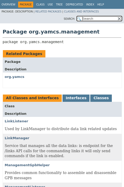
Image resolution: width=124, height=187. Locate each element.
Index (90, 4)
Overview (8, 4)
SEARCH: (69, 18)
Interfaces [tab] (76, 98)
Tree (59, 4)
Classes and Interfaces (81, 11)
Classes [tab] (101, 98)
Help (100, 4)
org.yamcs (14, 77)
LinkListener (16, 121)
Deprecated (74, 4)
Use (50, 4)
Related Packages (48, 11)
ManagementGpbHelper (27, 165)
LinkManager (17, 138)
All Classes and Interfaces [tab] (32, 98)
